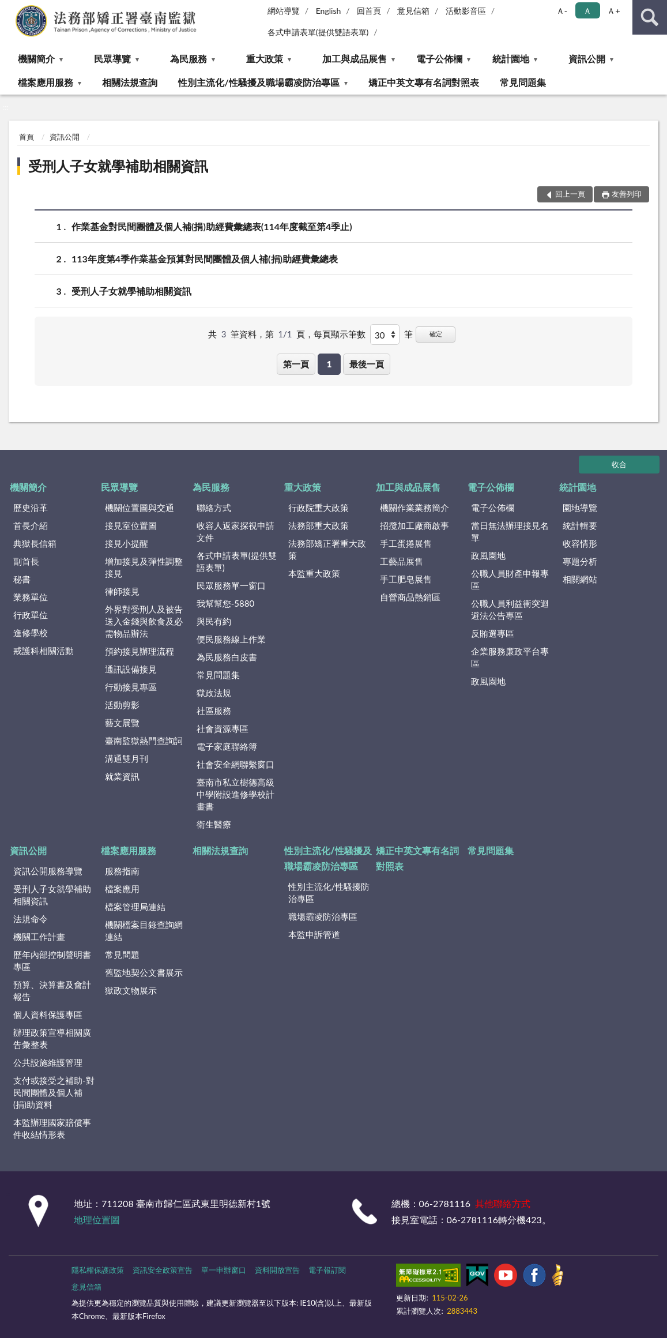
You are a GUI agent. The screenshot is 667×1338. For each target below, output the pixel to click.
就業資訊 (122, 776)
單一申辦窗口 (223, 1270)
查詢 (649, 17)
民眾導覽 (112, 58)
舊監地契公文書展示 (144, 972)
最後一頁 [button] (366, 364)
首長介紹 (30, 525)
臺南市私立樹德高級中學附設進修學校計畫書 (235, 794)
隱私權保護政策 (97, 1270)
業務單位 (30, 597)
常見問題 (122, 954)
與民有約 (214, 621)
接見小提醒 (126, 543)
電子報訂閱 (327, 1270)
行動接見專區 (131, 687)
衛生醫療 (214, 824)
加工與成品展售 (354, 58)
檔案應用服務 (45, 82)
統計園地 (510, 58)
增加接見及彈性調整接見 (144, 567)
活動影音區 (466, 11)
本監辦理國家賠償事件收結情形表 (52, 1128)
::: (9, 8)
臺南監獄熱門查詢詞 (144, 740)
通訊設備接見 (131, 669)
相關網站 (580, 579)
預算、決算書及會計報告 (52, 990)
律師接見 (122, 591)
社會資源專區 (222, 728)
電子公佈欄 (439, 58)
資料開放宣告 (277, 1270)
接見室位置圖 (131, 525)
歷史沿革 (30, 507)
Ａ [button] (587, 11)
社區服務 (214, 710)
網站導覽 (283, 11)
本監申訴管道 (314, 934)
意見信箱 (413, 11)
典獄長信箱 (34, 543)
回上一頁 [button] (570, 193)
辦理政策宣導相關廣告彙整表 (52, 1038)
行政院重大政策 (318, 507)
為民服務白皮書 (227, 657)
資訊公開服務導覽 (47, 871)
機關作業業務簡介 (414, 507)
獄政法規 (214, 692)
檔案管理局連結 (135, 906)
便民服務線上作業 (231, 639)
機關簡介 (36, 58)
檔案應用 (122, 889)
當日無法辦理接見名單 (510, 531)
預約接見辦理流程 (139, 651)
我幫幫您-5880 (225, 603)
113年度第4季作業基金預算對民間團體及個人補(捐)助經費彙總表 (204, 258)
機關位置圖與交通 (139, 507)
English (328, 11)
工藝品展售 (401, 561)
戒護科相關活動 (43, 650)
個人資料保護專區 (47, 1014)
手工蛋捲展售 (406, 543)
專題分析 (580, 561)
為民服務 (188, 58)
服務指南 (122, 871)
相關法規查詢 (129, 82)
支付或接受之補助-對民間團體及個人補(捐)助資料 (54, 1092)
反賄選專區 (492, 633)
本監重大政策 (314, 573)
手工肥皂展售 (406, 579)
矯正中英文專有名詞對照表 (423, 82)
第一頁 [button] (296, 364)
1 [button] (329, 364)
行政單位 (30, 615)
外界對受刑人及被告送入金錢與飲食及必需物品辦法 (144, 621)
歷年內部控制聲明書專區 (52, 960)
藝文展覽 (122, 722)
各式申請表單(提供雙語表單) (318, 32)
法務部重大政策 (318, 525)
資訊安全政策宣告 (163, 1270)
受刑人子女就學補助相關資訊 (118, 165)
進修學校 (30, 632)
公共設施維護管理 (47, 1062)
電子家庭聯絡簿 (227, 746)
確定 (435, 333)
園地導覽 (580, 507)
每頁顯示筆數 (339, 334)
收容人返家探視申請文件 (235, 531)
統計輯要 (580, 525)
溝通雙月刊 (126, 758)
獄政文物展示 (131, 990)
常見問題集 (523, 82)
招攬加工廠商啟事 (414, 525)
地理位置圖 (97, 1219)
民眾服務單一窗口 (231, 585)
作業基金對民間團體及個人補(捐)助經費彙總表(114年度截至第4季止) (211, 226)
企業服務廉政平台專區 (510, 657)
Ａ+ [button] (613, 11)
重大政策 (264, 58)
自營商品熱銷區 (410, 597)
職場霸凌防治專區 (322, 916)
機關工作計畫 (39, 936)
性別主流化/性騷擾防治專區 (329, 892)
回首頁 (369, 11)
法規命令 (30, 919)
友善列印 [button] (627, 193)
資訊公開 (586, 58)
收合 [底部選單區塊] (619, 464)
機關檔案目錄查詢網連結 (144, 930)
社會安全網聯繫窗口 (235, 764)
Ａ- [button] (561, 11)
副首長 (26, 561)
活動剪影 (122, 705)
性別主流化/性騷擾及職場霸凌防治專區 (258, 82)
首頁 (26, 136)
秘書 (22, 579)
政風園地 (488, 555)
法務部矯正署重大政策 (327, 549)
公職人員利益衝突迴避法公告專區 (510, 609)
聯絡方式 (214, 507)
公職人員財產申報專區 (510, 579)
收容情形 (580, 543)
